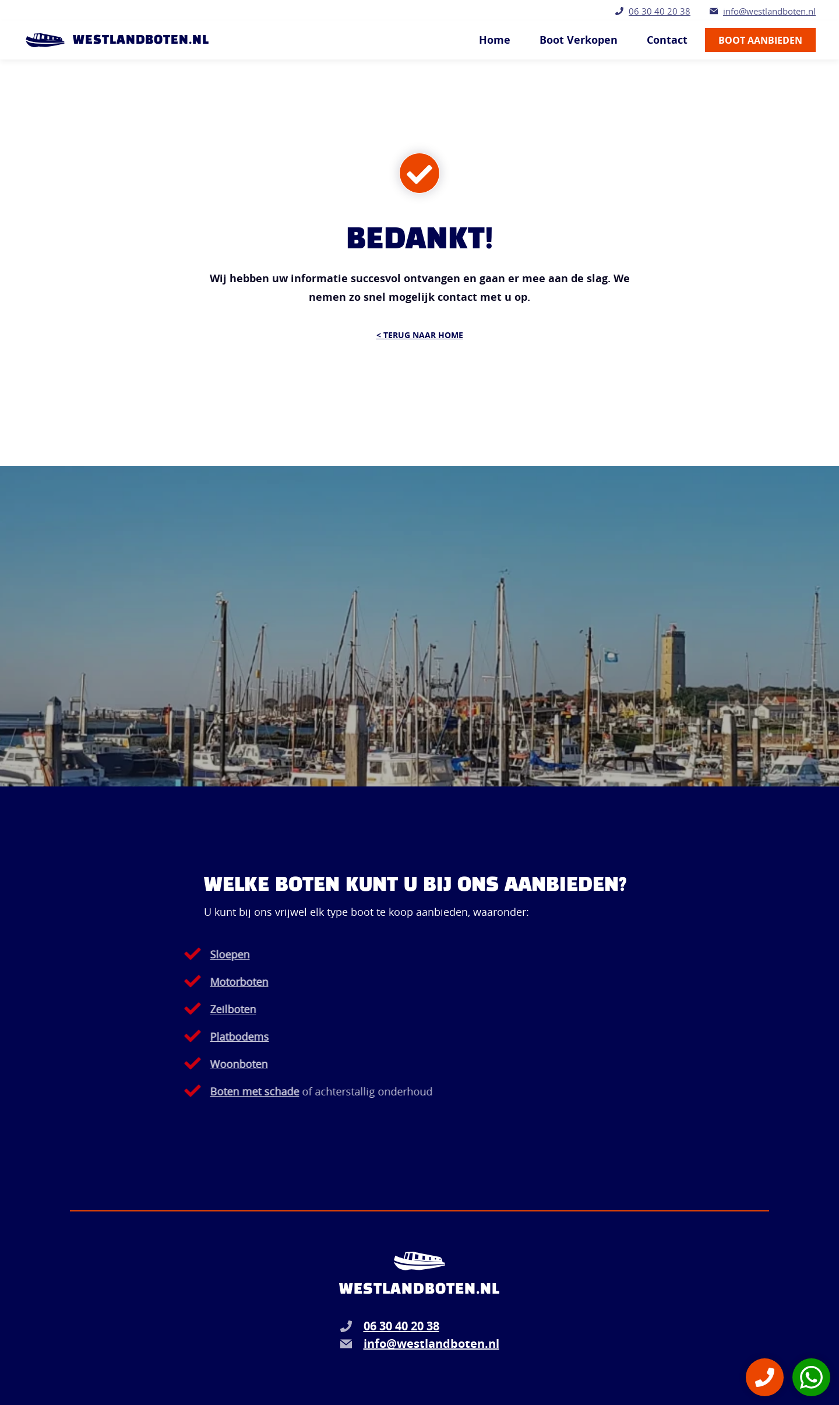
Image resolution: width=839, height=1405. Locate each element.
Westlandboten (419, 1290)
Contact (667, 40)
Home (494, 40)
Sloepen (192, 954)
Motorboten (201, 982)
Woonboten (201, 1064)
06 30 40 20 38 (659, 11)
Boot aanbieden (760, 40)
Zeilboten (195, 1009)
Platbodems (201, 1037)
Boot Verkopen (579, 40)
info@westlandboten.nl (769, 11)
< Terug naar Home (419, 334)
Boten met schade (217, 1091)
